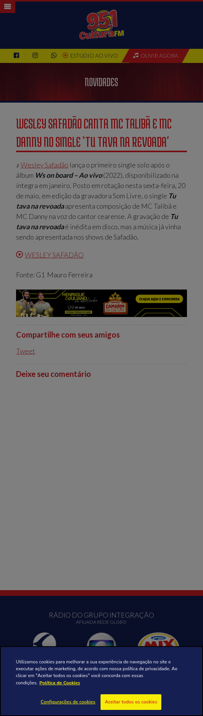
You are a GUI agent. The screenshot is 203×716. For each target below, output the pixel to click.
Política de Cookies (59, 683)
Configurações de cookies (68, 702)
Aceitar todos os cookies (131, 702)
